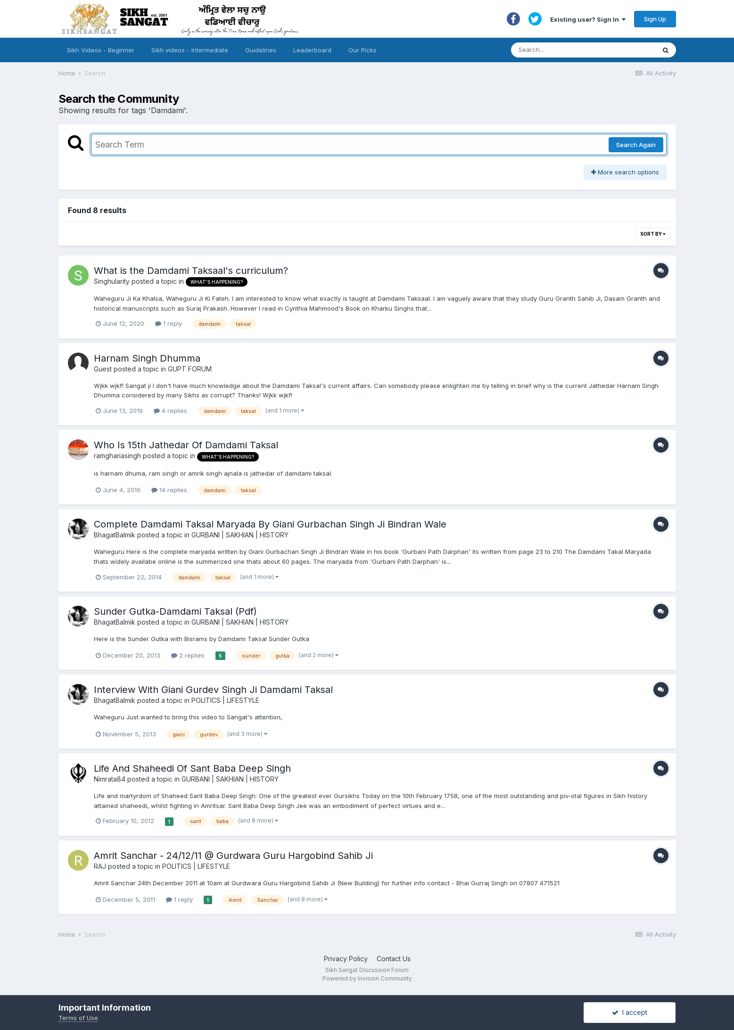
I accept (629, 1012)
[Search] (574, 50)
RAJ (100, 866)
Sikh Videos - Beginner (100, 50)
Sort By (653, 234)
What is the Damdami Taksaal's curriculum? (191, 270)
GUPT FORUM (190, 369)
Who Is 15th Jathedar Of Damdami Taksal (186, 445)
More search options (625, 172)
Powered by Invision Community (367, 978)
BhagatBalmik (114, 535)
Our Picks (362, 50)
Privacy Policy (346, 959)
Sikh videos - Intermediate (189, 50)
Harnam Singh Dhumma (147, 358)
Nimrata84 (109, 779)
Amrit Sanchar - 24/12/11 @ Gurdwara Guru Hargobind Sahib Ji (233, 855)
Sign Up (655, 19)
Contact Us (394, 959)
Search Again (636, 144)
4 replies (170, 410)
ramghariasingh (117, 456)
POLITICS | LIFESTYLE (225, 700)
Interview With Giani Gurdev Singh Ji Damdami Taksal (213, 689)
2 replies (188, 655)
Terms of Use (78, 1018)
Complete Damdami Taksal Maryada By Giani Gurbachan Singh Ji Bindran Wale (270, 524)
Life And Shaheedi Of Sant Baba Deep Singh (192, 768)
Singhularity (112, 281)
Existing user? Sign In (588, 19)
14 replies (169, 490)
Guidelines (260, 50)
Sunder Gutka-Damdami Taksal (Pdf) (175, 611)
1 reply (168, 323)
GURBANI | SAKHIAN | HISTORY (240, 535)
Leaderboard (312, 50)
